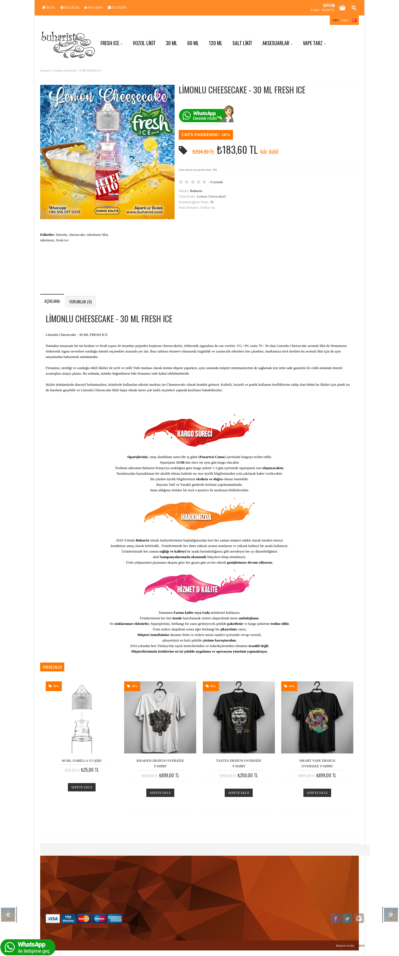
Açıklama (52, 301)
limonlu (61, 234)
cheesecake (77, 234)
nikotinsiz (47, 240)
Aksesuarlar (275, 43)
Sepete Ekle (81, 787)
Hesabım (94, 7)
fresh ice (62, 240)
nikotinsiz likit (97, 234)
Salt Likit (242, 43)
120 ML (215, 43)
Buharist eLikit (345, 945)
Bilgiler (70, 7)
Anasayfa (45, 70)
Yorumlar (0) (80, 301)
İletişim (117, 7)
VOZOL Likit (144, 43)
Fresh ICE (110, 43)
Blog (48, 7)
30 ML (171, 43)
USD (345, 20)
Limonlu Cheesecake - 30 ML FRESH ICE (77, 70)
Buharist (196, 191)
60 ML (193, 43)
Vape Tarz (313, 43)
